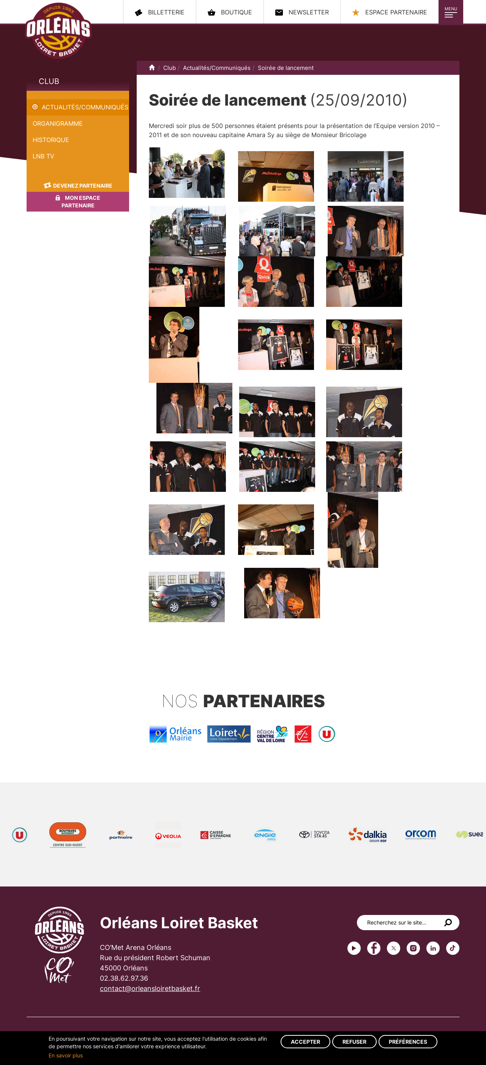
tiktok (452, 948)
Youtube (354, 948)
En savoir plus (66, 1055)
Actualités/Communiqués (85, 107)
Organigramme (58, 123)
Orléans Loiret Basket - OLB (58, 30)
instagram (413, 948)
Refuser (354, 1041)
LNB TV (43, 156)
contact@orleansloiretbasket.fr (150, 988)
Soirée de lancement (56, 95)
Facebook (373, 948)
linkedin (433, 948)
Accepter (305, 1041)
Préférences (408, 1041)
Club (49, 81)
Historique (51, 140)
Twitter (393, 948)
